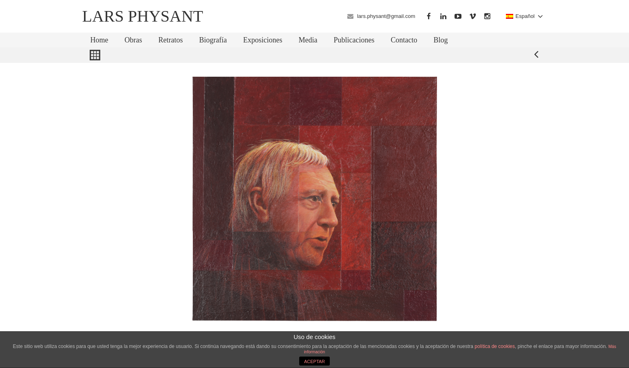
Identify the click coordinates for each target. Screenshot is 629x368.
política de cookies (495, 346)
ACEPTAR (314, 361)
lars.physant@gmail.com (386, 16)
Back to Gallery (95, 55)
